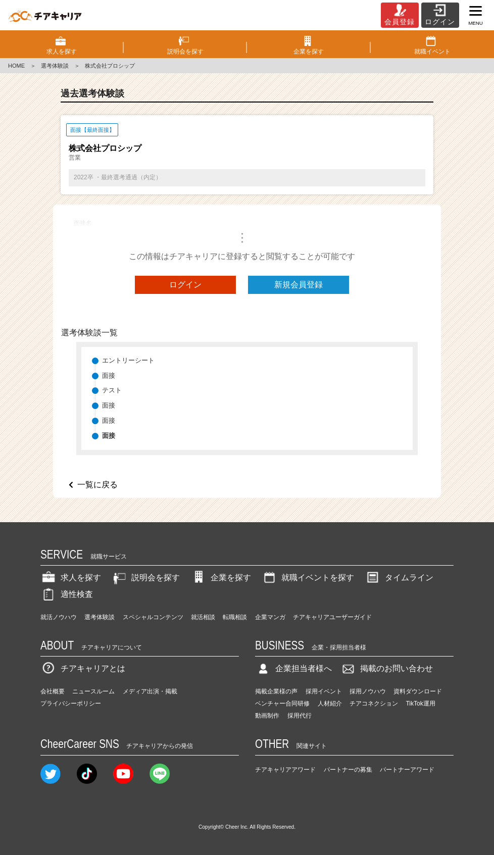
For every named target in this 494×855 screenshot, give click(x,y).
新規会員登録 (298, 284)
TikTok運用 (420, 703)
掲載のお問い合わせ (386, 668)
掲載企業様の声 (276, 691)
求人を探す (70, 577)
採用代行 (299, 715)
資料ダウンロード (417, 691)
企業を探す (220, 577)
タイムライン (399, 577)
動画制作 (267, 715)
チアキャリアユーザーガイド (332, 617)
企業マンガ (270, 617)
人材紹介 (330, 703)
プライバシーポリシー (70, 703)
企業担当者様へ (293, 668)
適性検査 (66, 594)
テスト (112, 390)
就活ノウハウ (58, 617)
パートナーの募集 (348, 769)
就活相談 (203, 617)
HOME (16, 66)
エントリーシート (128, 360)
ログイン (185, 284)
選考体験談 (55, 66)
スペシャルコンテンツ (153, 617)
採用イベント (324, 691)
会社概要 (52, 691)
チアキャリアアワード (285, 769)
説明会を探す (145, 577)
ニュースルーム (93, 691)
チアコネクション (374, 703)
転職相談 (235, 617)
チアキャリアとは (82, 668)
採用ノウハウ (368, 691)
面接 (108, 375)
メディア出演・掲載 (150, 691)
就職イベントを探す (307, 577)
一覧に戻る (97, 484)
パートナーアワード (407, 769)
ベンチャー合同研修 (282, 703)
